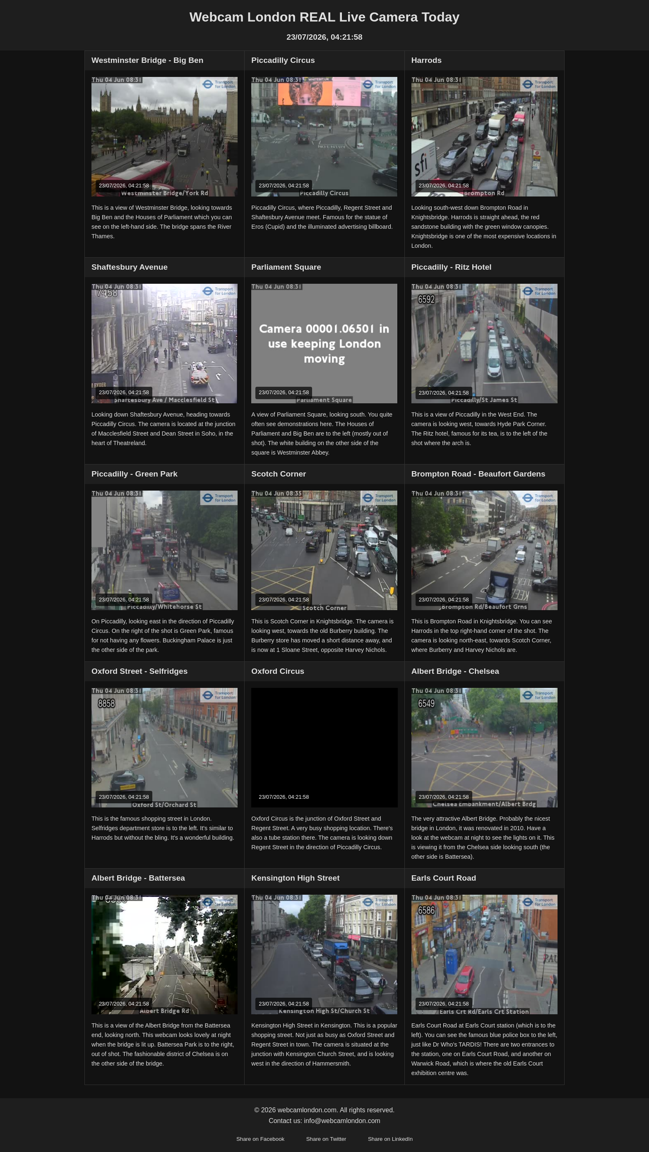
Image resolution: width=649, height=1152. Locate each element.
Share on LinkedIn (390, 1139)
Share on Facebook (260, 1139)
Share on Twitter (326, 1139)
